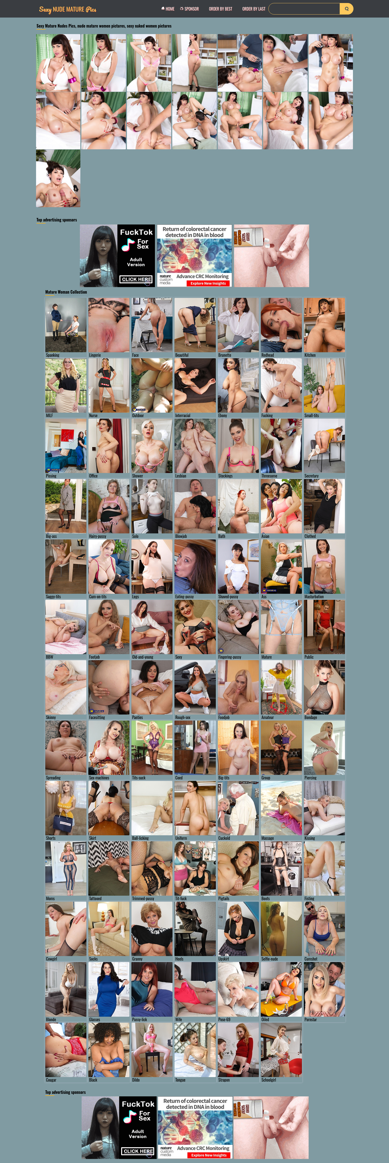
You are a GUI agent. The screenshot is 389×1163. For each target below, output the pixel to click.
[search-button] (346, 9)
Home (169, 9)
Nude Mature (67, 9)
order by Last (253, 9)
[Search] (310, 9)
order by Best (220, 9)
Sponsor (191, 9)
